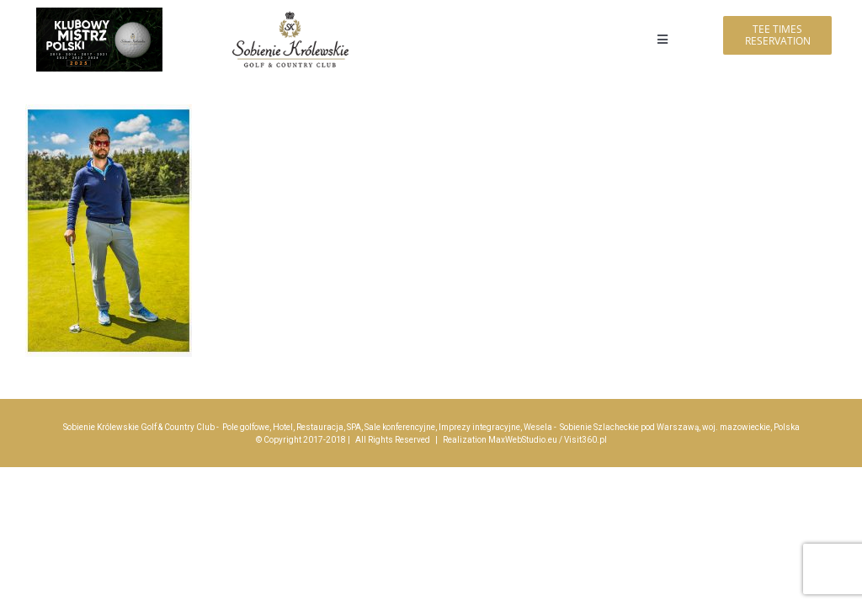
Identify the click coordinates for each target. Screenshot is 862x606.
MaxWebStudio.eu (522, 439)
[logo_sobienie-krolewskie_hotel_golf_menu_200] (290, 15)
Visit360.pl (585, 439)
